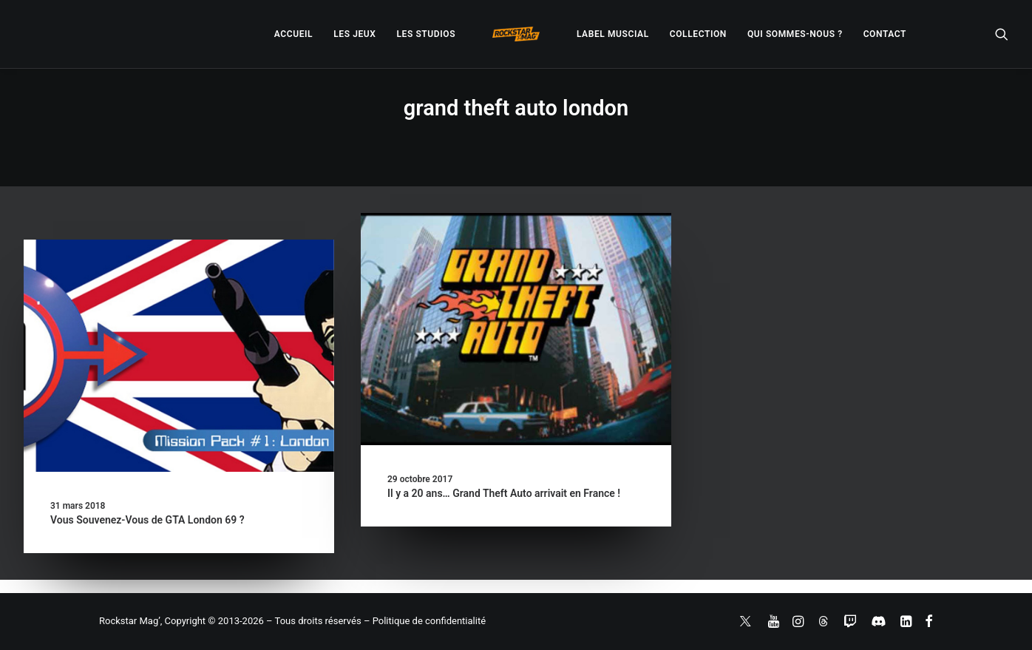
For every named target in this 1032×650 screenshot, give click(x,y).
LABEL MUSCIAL (613, 34)
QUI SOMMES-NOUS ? (795, 34)
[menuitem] (293, 34)
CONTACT (884, 34)
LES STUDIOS (425, 34)
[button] (1001, 34)
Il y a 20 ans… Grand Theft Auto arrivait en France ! (503, 493)
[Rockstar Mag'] (516, 34)
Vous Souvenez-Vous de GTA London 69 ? (147, 520)
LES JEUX (354, 34)
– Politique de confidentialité (425, 620)
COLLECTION (698, 34)
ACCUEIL (293, 34)
